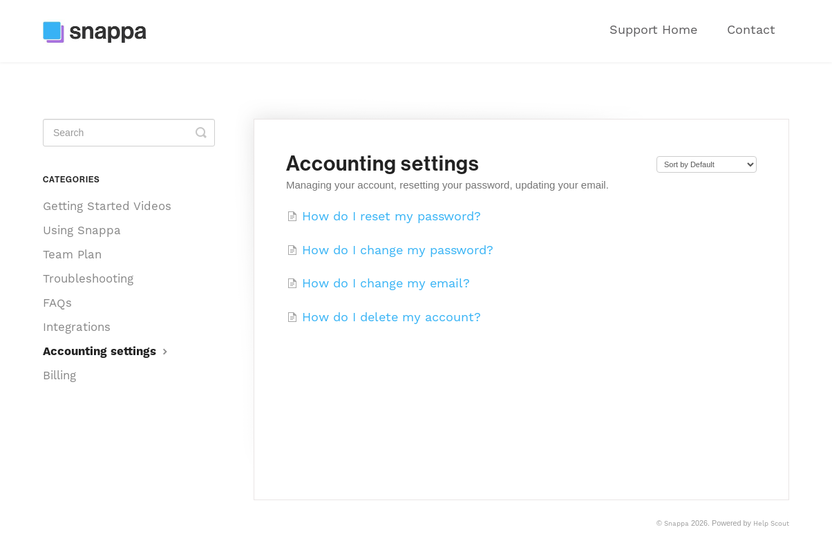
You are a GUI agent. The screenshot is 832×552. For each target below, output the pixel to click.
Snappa (676, 523)
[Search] (129, 132)
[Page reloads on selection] (706, 164)
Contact (751, 29)
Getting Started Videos (107, 206)
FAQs (57, 303)
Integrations (77, 327)
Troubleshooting (88, 278)
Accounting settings (107, 351)
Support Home (653, 29)
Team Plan (72, 254)
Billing (59, 375)
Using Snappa (82, 230)
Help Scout (771, 523)
